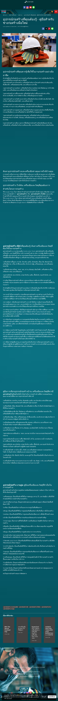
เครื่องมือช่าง (8, 455)
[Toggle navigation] (56, 11)
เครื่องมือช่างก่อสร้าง (41, 198)
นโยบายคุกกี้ (9, 698)
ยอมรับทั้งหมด (52, 696)
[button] (48, 12)
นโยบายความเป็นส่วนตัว (34, 696)
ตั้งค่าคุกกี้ (44, 696)
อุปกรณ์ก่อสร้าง (9, 176)
